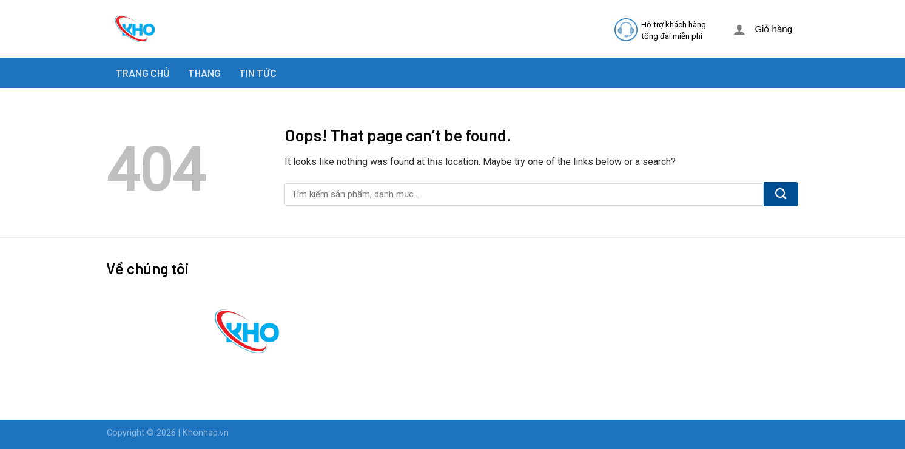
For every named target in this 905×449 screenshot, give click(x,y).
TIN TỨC (258, 73)
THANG (204, 73)
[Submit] (781, 194)
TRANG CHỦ (143, 73)
